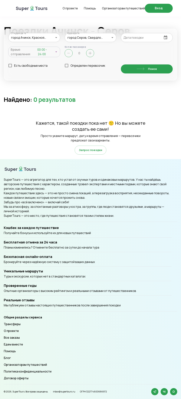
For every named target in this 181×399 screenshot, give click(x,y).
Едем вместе (13, 344)
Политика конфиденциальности (27, 371)
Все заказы (12, 338)
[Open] (56, 37)
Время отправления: (21, 52)
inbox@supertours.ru (64, 391)
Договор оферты (16, 378)
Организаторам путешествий (123, 8)
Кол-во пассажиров (75, 47)
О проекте (70, 8)
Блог (7, 358)
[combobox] (34, 37)
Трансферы (12, 324)
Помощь (90, 8)
